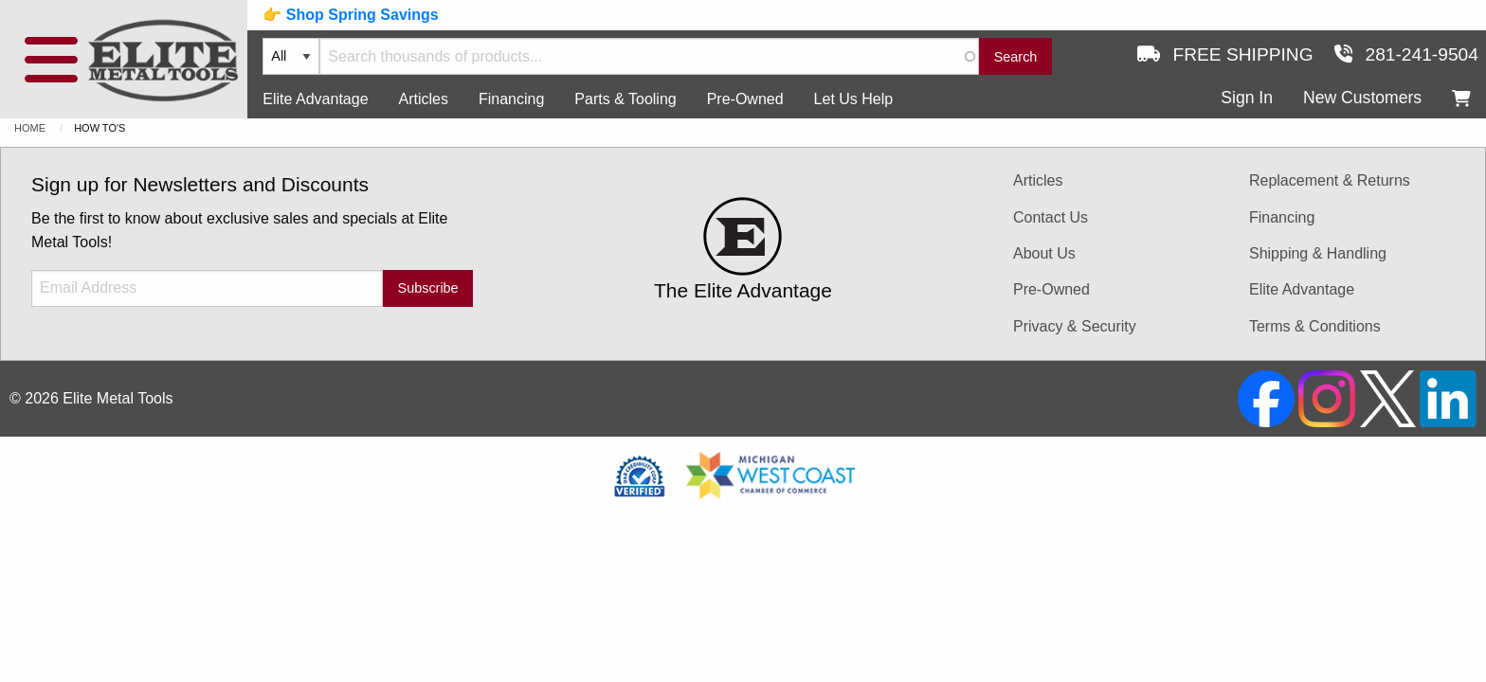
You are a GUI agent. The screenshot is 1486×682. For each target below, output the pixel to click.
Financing (511, 99)
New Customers (1362, 97)
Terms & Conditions (1315, 326)
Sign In (1247, 97)
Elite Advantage (315, 99)
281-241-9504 (1406, 54)
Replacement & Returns (1329, 180)
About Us (1044, 253)
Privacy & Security (1074, 326)
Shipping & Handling (1317, 253)
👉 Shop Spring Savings (350, 15)
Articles (423, 99)
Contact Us (1050, 217)
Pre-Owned (745, 99)
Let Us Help (854, 99)
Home (29, 128)
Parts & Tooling (625, 99)
